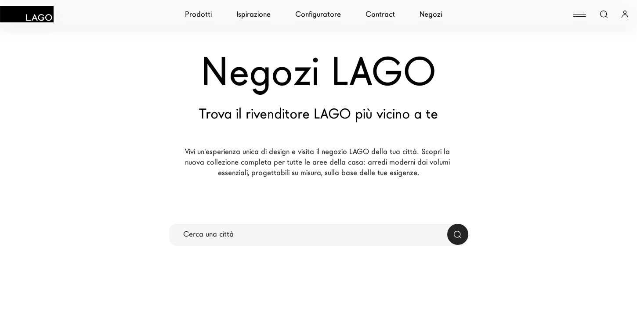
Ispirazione (253, 14)
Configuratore (318, 14)
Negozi (431, 14)
